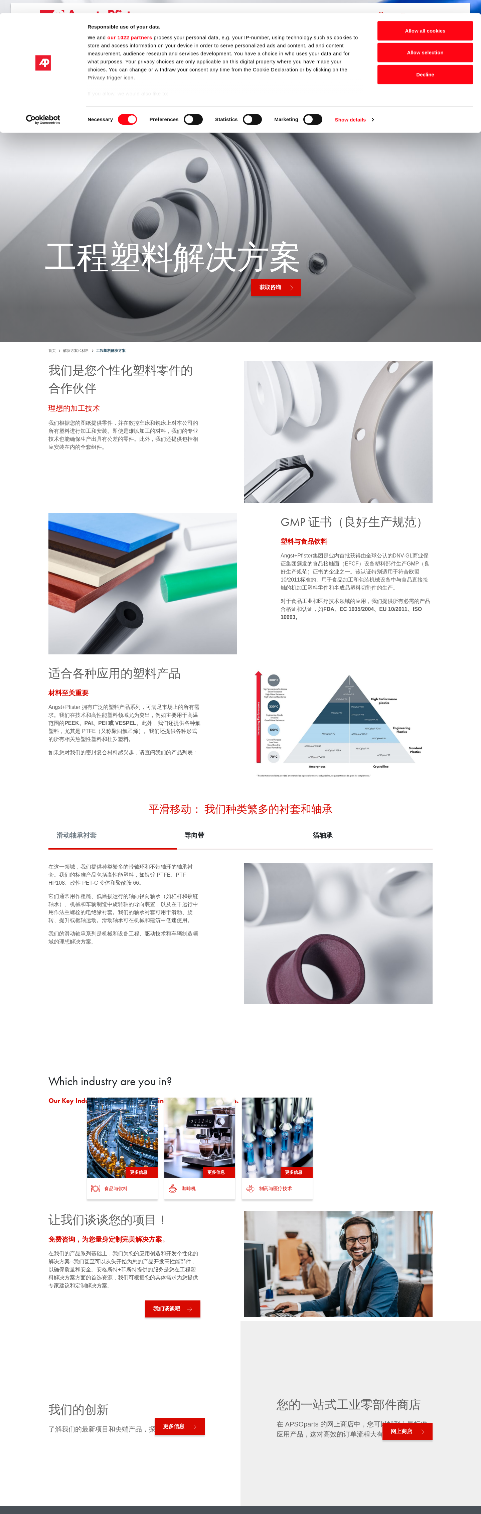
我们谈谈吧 (166, 1308)
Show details (350, 107)
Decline (425, 61)
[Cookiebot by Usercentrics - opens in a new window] (43, 107)
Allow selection (425, 39)
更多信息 (173, 1426)
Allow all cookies (425, 17)
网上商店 (401, 1431)
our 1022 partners (129, 24)
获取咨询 (270, 287)
